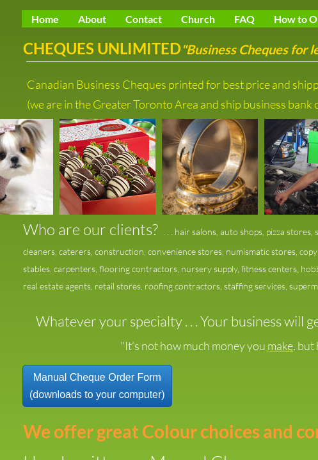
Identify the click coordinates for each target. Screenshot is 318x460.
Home (45, 19)
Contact (143, 19)
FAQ (244, 19)
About (92, 19)
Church (198, 19)
